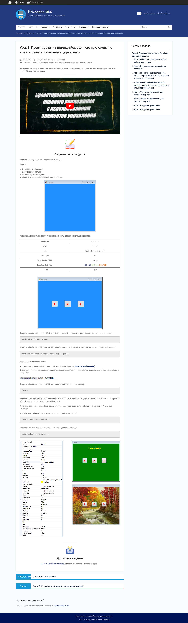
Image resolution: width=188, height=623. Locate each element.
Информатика (40, 11)
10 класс (69, 27)
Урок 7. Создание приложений (147, 106)
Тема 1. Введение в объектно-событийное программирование (58, 62)
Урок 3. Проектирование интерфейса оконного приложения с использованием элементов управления (151, 76)
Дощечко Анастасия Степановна (51, 60)
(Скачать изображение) (85, 366)
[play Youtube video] (70, 106)
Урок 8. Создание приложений (147, 110)
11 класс (82, 27)
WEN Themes (103, 620)
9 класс (56, 27)
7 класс (44, 27)
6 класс (31, 27)
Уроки (89, 62)
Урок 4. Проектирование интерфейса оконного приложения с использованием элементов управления (151, 85)
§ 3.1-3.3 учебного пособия (52, 564)
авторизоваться (62, 606)
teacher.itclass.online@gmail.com (157, 13)
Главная (21, 27)
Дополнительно (99, 27)
